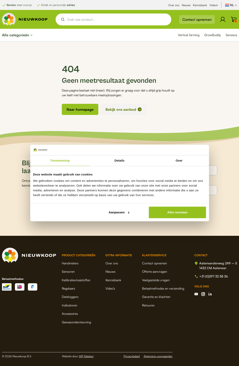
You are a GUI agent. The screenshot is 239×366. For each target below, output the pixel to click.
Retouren (148, 305)
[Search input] (116, 19)
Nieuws (186, 5)
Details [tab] (120, 160)
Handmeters (70, 263)
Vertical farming (188, 35)
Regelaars (68, 288)
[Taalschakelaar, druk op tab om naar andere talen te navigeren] (231, 5)
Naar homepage (80, 109)
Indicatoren (69, 305)
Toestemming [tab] (60, 160)
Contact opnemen (197, 19)
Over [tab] (179, 160)
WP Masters (86, 356)
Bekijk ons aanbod (120, 109)
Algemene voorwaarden (158, 356)
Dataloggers (70, 297)
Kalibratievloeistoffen (76, 280)
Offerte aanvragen (154, 271)
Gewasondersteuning (76, 322)
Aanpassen (119, 212)
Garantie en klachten (156, 297)
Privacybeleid (132, 356)
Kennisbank (200, 5)
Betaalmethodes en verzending (163, 288)
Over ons (173, 5)
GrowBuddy (212, 35)
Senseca (231, 35)
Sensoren (68, 271)
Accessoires (70, 313)
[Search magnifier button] (62, 19)
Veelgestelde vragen (156, 280)
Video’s (213, 5)
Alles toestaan (177, 212)
